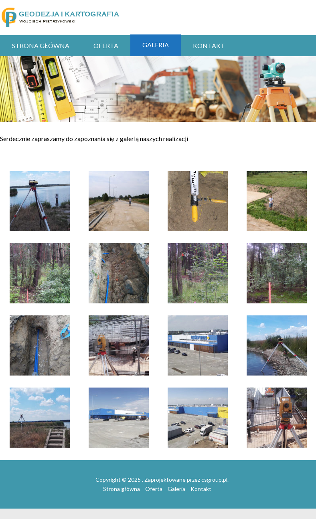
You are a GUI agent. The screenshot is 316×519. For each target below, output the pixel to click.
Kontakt (209, 45)
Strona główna (40, 45)
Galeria (155, 44)
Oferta (105, 45)
